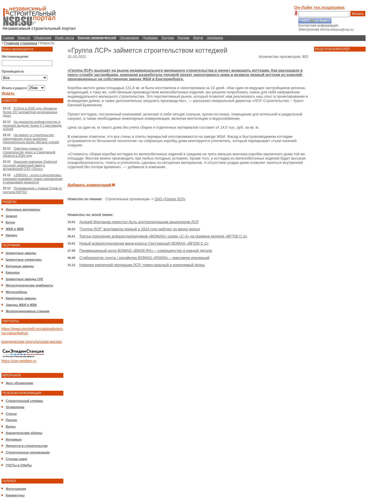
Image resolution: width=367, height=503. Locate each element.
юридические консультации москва (31, 341)
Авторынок (215, 38)
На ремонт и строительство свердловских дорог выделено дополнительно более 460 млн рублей (31, 138)
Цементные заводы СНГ (25, 279)
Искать (358, 13)
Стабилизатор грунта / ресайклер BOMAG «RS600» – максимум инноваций (144, 258)
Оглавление (15, 407)
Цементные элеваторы (24, 259)
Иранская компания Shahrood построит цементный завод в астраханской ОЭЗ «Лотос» (30, 165)
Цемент (11, 216)
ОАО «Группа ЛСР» (170, 199)
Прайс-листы (64, 38)
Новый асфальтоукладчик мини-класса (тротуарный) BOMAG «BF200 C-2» (144, 243)
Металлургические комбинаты (29, 285)
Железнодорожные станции (27, 311)
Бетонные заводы (20, 266)
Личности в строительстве (27, 445)
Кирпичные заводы (21, 298)
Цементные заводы (21, 253)
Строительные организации (28, 452)
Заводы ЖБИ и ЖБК (21, 304)
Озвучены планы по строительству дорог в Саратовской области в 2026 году (29, 152)
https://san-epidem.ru (18, 361)
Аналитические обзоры (24, 433)
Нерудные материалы (23, 209)
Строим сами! (16, 459)
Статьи (11, 413)
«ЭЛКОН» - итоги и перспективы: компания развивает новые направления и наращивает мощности (33, 178)
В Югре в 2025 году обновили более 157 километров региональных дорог (30, 112)
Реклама (183, 38)
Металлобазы (16, 292)
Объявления (42, 38)
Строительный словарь (24, 400)
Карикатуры (15, 495)
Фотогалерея (16, 488)
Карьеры (13, 272)
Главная (8, 38)
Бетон (10, 222)
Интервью (14, 439)
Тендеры (167, 38)
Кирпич (11, 235)
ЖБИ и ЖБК (15, 229)
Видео (11, 426)
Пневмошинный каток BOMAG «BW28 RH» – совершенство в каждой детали (145, 250)
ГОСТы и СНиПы (19, 465)
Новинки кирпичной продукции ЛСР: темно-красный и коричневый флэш (142, 265)
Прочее (11, 420)
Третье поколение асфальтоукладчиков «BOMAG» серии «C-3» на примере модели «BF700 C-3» (163, 236)
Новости (24, 38)
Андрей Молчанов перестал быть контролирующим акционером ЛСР (139, 222)
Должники (150, 38)
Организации (129, 38)
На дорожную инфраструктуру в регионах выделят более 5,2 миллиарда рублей (32, 125)
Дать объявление (19, 383)
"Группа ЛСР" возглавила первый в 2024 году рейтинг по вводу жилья (139, 229)
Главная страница (20, 43)
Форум (198, 38)
